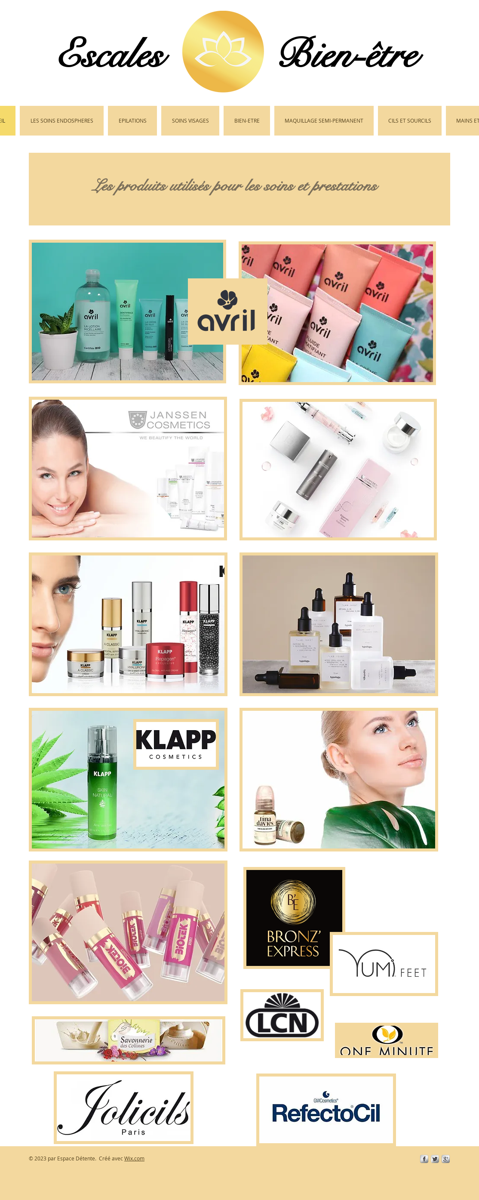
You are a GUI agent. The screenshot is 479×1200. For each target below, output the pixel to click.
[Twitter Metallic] (435, 1159)
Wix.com (134, 1158)
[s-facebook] (424, 1159)
